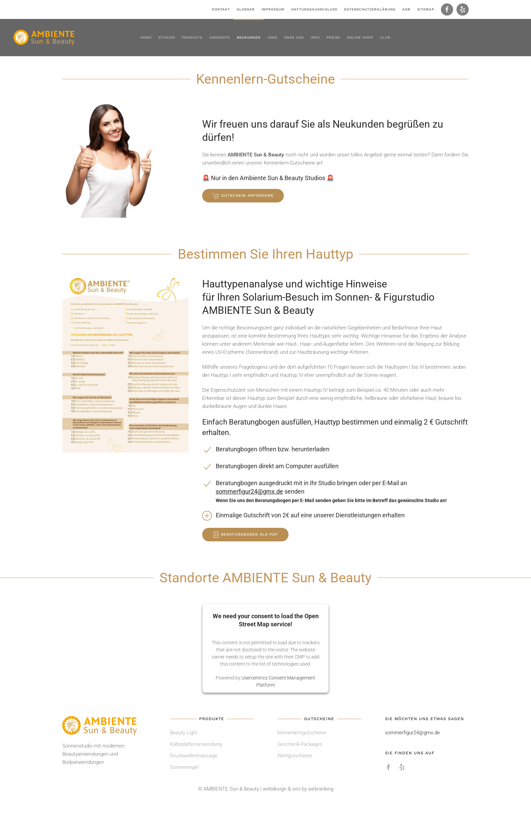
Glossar (246, 9)
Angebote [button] (219, 37)
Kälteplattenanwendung (196, 744)
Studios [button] (166, 37)
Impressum (272, 9)
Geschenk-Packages (299, 744)
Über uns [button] (294, 37)
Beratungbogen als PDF (245, 534)
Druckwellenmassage (193, 756)
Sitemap (425, 9)
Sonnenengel (184, 767)
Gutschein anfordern (243, 195)
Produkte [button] (192, 37)
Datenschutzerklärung (370, 9)
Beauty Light (183, 733)
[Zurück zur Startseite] (44, 37)
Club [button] (385, 37)
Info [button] (315, 37)
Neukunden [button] (248, 37)
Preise (333, 37)
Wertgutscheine (294, 756)
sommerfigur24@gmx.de (249, 491)
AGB (406, 9)
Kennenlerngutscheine (301, 733)
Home (146, 37)
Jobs (272, 37)
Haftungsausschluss (314, 9)
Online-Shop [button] (360, 37)
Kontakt (221, 9)
